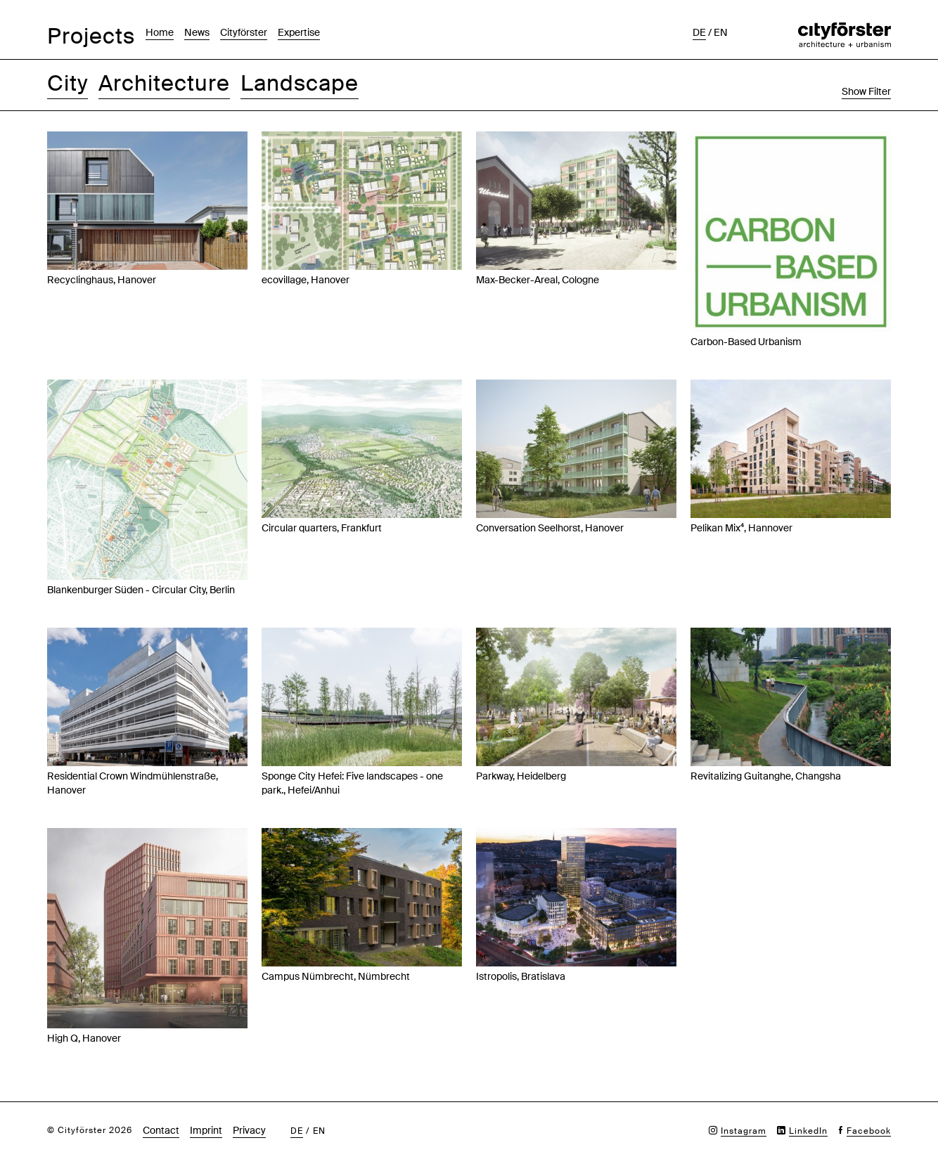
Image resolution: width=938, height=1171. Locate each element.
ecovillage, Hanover (305, 279)
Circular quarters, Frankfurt (322, 527)
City (67, 83)
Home (160, 32)
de (699, 32)
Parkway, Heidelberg (521, 776)
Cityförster (243, 32)
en (721, 32)
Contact (161, 1130)
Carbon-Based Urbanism (746, 341)
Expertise (299, 32)
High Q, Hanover (84, 1038)
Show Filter (866, 91)
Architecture (164, 83)
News (197, 32)
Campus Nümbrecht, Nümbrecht (336, 976)
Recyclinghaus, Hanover (101, 279)
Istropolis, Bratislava (520, 976)
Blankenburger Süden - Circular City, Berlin (141, 589)
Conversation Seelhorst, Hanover (550, 527)
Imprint (206, 1130)
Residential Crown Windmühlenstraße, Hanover (132, 783)
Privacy (249, 1130)
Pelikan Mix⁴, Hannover (741, 527)
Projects (91, 36)
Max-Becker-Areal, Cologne (537, 279)
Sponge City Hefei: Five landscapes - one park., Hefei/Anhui (352, 783)
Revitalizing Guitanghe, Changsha (765, 776)
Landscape (299, 83)
